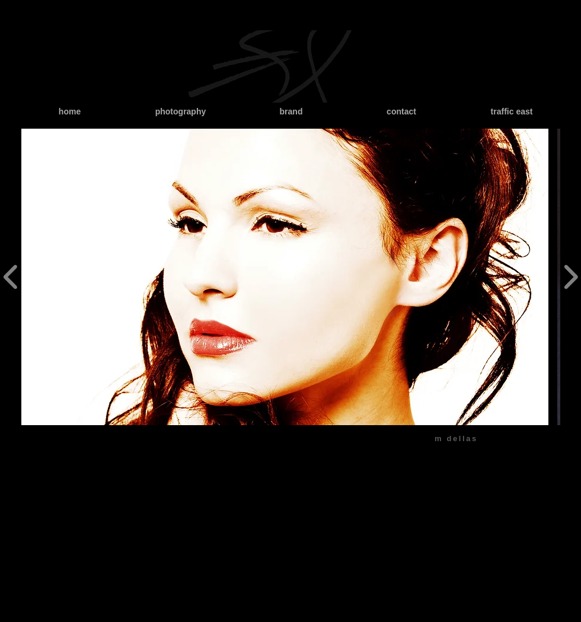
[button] (284, 277)
